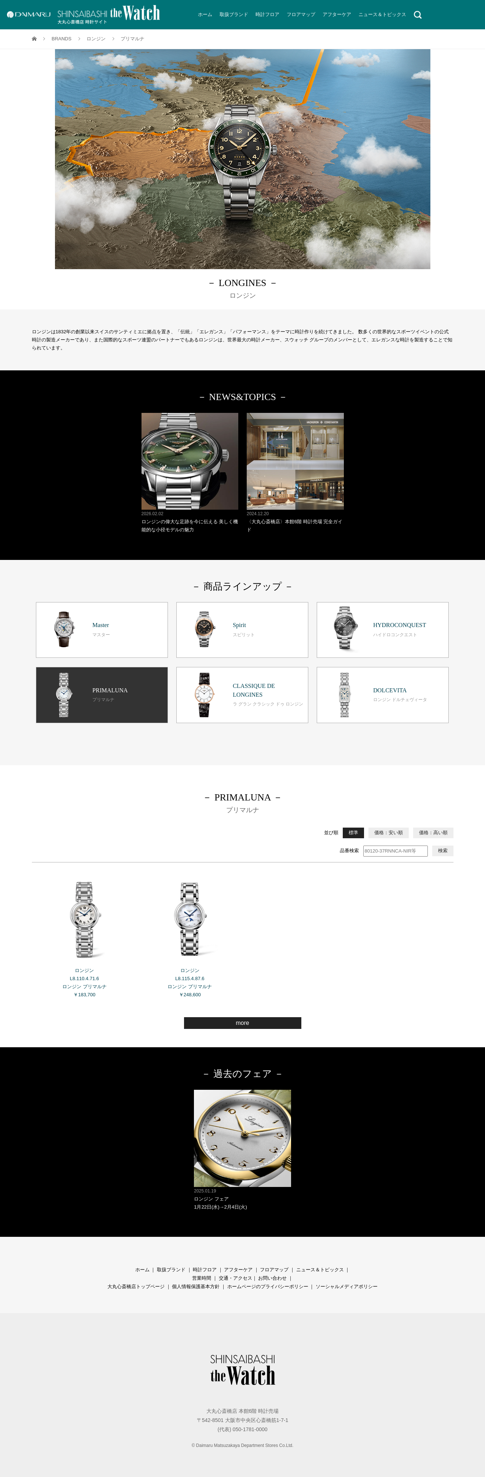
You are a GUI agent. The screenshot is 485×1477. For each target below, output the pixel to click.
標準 (353, 832)
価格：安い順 (388, 832)
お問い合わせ (272, 1278)
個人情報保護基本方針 (196, 1286)
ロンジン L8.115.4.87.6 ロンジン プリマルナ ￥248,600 (190, 934)
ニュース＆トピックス (320, 1269)
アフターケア (238, 1269)
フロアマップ (274, 1269)
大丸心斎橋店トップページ (136, 1286)
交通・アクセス (235, 1278)
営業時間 (201, 1278)
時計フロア (205, 1269)
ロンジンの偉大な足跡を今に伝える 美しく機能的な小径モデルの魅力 (190, 473)
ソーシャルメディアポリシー (347, 1286)
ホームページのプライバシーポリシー (267, 1286)
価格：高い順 (433, 832)
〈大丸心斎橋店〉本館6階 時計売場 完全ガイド (295, 473)
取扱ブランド (171, 1269)
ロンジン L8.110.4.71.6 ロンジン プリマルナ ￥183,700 (84, 934)
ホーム (142, 1269)
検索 (443, 850)
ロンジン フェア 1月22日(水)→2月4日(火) (242, 1150)
